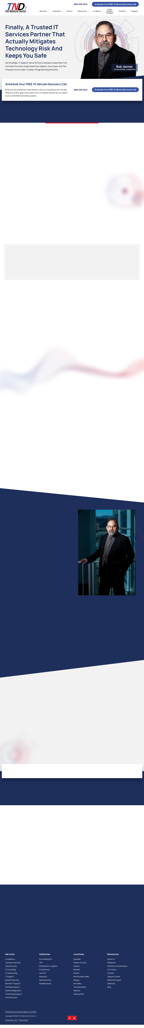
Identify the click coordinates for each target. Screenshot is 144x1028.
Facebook (69, 1018)
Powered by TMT (11, 1020)
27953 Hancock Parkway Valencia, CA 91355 (20, 1012)
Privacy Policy (23, 1020)
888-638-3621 (81, 4)
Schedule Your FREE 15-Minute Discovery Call (115, 4)
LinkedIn (74, 1018)
